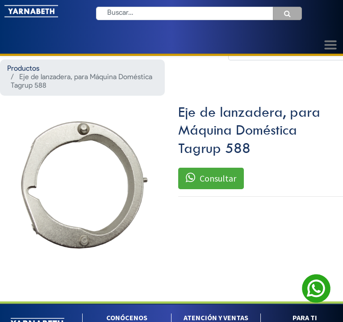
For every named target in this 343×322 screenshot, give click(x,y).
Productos (23, 68)
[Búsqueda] (287, 13)
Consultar (211, 178)
